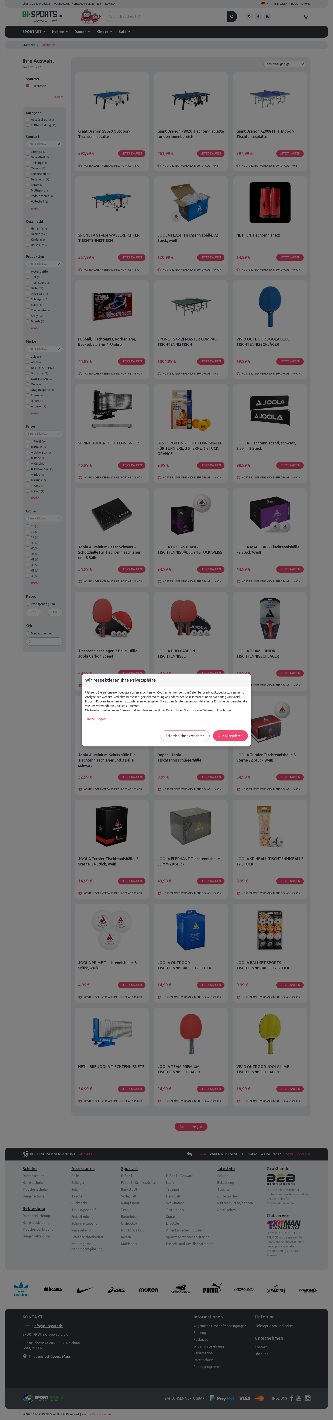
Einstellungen (95, 719)
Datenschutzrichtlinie (217, 710)
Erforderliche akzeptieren (185, 736)
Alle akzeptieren (230, 736)
